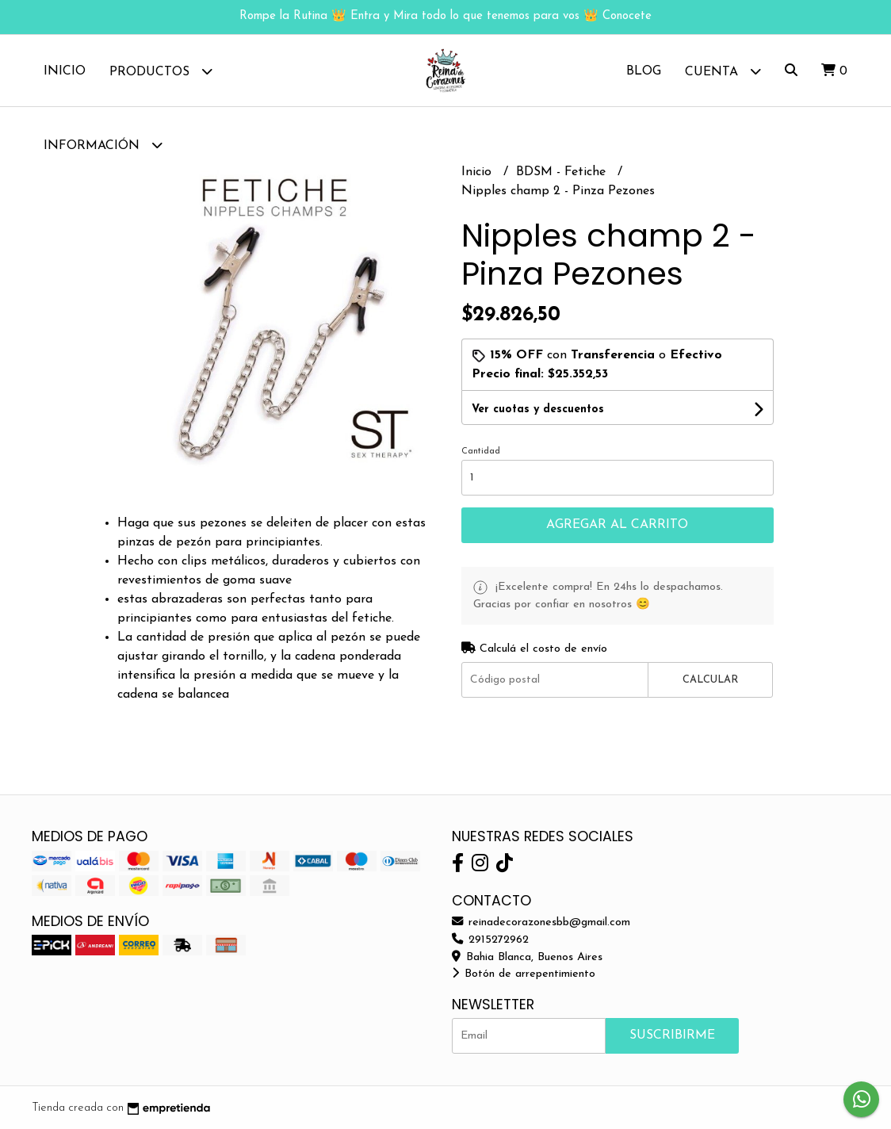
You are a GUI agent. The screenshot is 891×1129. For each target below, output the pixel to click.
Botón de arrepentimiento (523, 974)
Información (103, 145)
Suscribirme (672, 1035)
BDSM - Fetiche (563, 172)
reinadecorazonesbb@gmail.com (541, 922)
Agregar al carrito (617, 525)
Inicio (65, 71)
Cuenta (723, 71)
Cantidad (480, 451)
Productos (160, 71)
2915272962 (490, 940)
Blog (643, 71)
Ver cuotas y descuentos (538, 409)
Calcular (710, 680)
